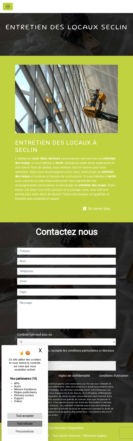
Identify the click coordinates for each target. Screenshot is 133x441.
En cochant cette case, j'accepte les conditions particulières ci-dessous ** (67, 353)
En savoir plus (96, 208)
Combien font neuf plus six (34, 334)
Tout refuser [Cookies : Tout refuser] (25, 423)
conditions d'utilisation (113, 375)
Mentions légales (95, 435)
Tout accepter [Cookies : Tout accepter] (25, 416)
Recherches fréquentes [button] (66, 428)
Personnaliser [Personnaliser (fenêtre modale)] (25, 431)
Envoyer (66, 365)
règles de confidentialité (74, 375)
